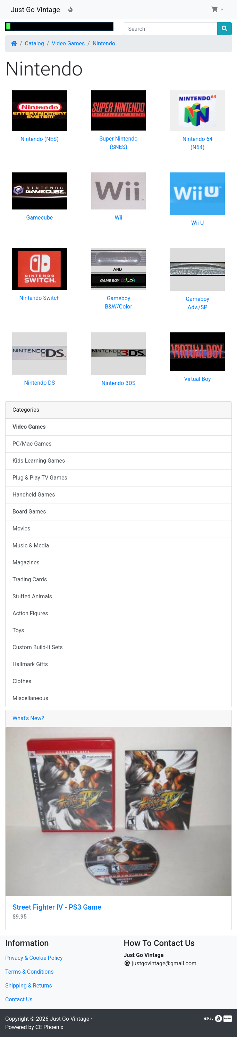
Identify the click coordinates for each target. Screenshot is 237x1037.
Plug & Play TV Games (39, 477)
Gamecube (39, 217)
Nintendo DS (39, 382)
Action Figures (30, 613)
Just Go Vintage (35, 10)
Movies (21, 528)
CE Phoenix (49, 1027)
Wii (118, 217)
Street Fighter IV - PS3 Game (56, 907)
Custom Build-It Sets (37, 647)
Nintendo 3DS (119, 383)
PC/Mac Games (32, 443)
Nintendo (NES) (39, 139)
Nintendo (104, 43)
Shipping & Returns (28, 985)
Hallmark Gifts (30, 664)
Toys (18, 630)
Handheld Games (33, 494)
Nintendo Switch (39, 298)
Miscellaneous (30, 698)
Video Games (68, 43)
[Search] (171, 28)
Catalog (34, 43)
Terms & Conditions (29, 971)
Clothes (21, 681)
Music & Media (30, 545)
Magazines (26, 562)
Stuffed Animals (32, 596)
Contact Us (19, 999)
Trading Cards (29, 579)
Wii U (197, 223)
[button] (217, 10)
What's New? (28, 718)
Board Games (29, 511)
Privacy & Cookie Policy (34, 958)
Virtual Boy (197, 379)
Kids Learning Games (38, 460)
